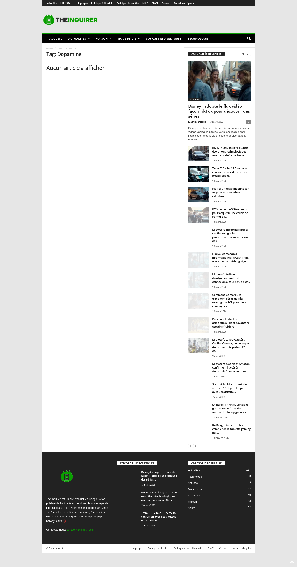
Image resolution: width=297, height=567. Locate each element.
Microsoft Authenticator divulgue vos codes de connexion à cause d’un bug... (231, 278)
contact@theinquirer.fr (80, 529)
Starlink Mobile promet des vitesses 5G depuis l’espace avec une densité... (229, 388)
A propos (83, 3)
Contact (166, 3)
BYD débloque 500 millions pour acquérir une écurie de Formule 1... (230, 213)
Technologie (198, 39)
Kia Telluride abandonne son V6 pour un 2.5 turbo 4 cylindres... (230, 192)
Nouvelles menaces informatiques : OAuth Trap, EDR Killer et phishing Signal (230, 257)
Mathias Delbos (197, 121)
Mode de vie (128, 38)
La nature (194, 495)
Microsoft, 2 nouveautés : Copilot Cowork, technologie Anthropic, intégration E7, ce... (230, 345)
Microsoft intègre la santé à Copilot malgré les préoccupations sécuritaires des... (230, 235)
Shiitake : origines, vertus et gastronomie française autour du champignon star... (231, 408)
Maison (103, 38)
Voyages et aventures (163, 39)
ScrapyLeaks (54, 521)
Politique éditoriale (102, 3)
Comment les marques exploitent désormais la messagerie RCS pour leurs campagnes (229, 300)
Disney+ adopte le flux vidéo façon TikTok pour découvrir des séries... (219, 111)
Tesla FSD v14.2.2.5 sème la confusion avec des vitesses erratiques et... (229, 172)
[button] (248, 38)
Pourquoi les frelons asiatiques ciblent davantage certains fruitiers (230, 322)
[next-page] (195, 446)
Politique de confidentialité (132, 3)
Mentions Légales (184, 3)
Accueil (55, 39)
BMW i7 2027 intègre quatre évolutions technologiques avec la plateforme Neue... (230, 151)
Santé (191, 508)
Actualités (79, 38)
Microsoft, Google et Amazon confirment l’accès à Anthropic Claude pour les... (231, 367)
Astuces (193, 482)
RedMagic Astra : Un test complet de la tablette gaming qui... (231, 429)
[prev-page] (190, 446)
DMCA (155, 3)
